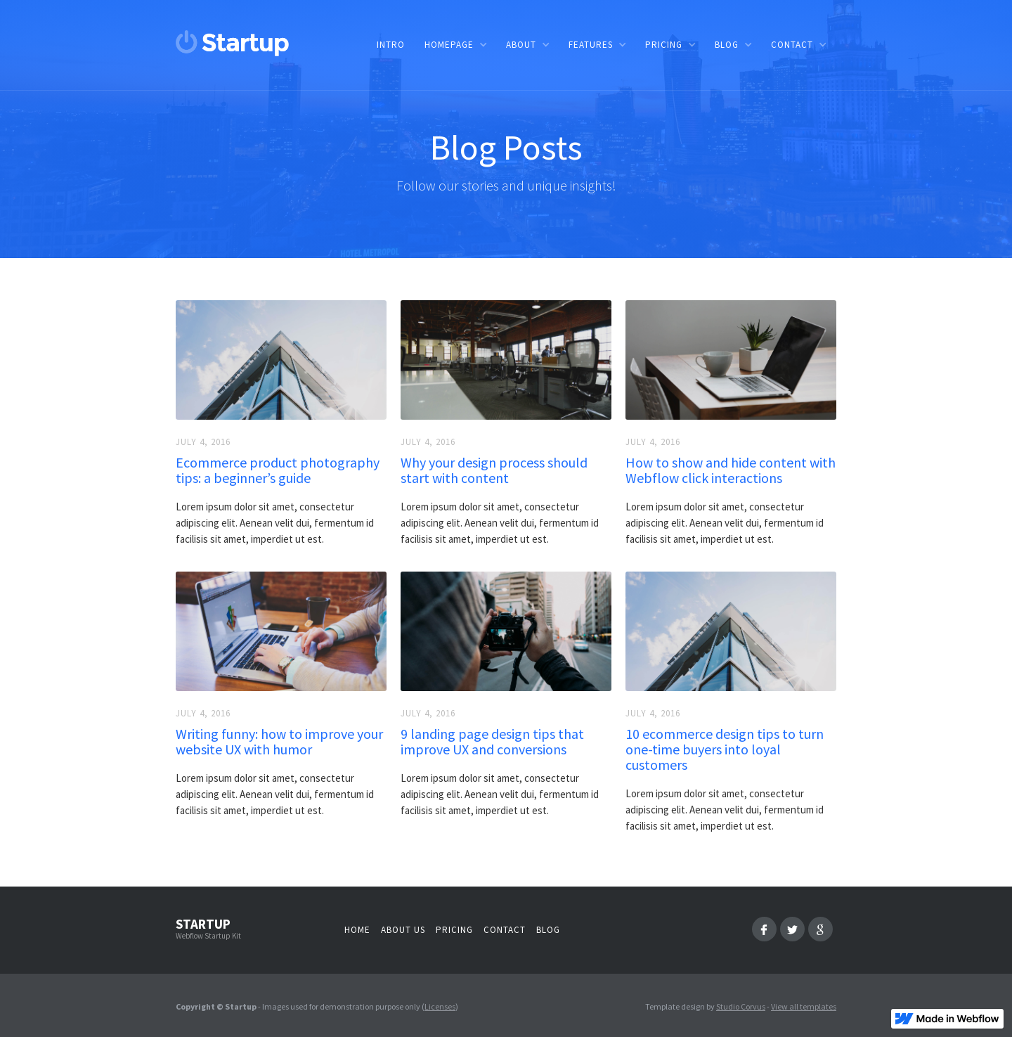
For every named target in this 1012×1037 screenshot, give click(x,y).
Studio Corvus (740, 1006)
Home (357, 930)
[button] (455, 45)
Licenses (439, 1006)
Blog (548, 930)
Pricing (454, 930)
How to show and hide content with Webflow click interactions (730, 470)
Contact (505, 930)
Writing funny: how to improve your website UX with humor (279, 741)
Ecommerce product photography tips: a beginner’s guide (277, 470)
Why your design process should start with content (494, 470)
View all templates (803, 1006)
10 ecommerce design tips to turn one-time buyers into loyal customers (724, 749)
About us (403, 930)
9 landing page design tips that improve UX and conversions (492, 741)
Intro (391, 45)
